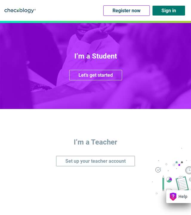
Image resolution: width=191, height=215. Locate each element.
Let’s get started (95, 75)
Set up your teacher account (95, 161)
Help (178, 197)
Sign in (168, 10)
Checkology (20, 10)
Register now (127, 10)
